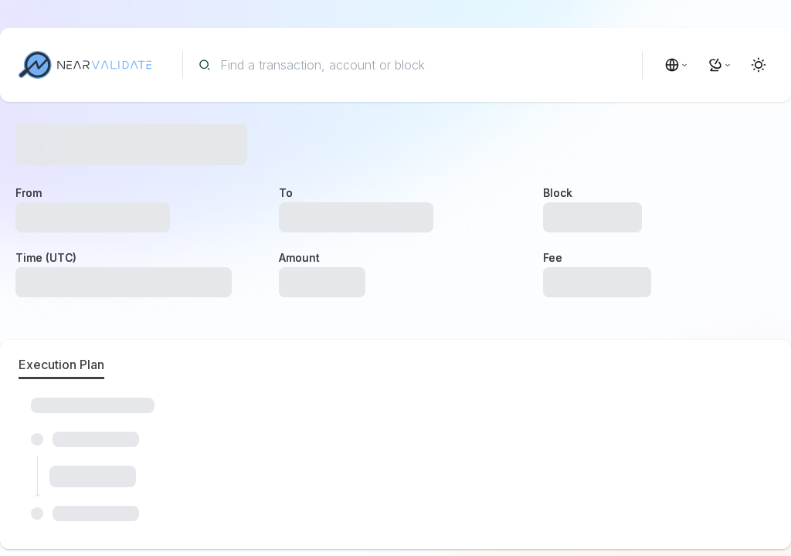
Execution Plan (61, 364)
